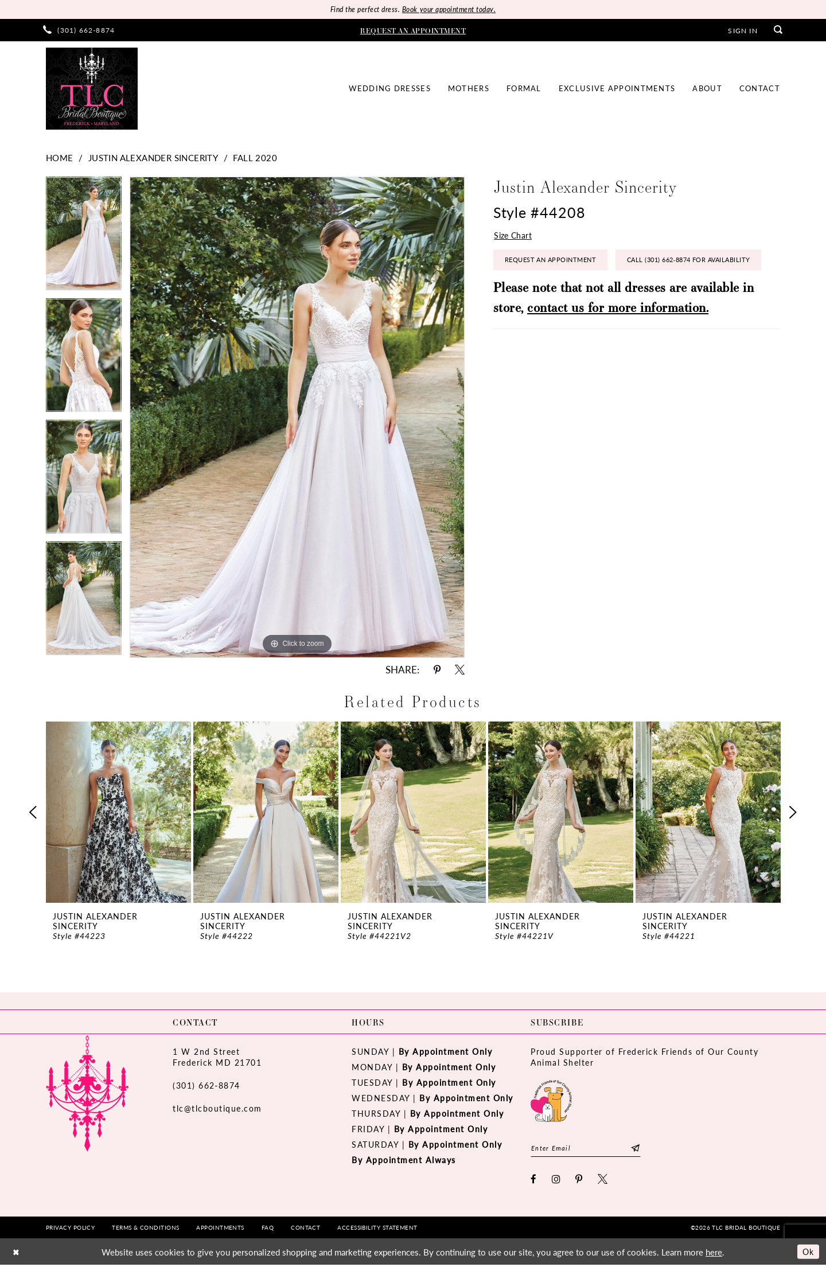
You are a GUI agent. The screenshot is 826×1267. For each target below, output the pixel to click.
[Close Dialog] (16, 1253)
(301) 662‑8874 (206, 1085)
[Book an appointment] (413, 30)
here (714, 1253)
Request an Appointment (555, 263)
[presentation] (118, 812)
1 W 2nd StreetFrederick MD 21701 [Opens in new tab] (217, 1057)
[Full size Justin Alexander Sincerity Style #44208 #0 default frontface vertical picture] (297, 418)
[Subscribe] (642, 1149)
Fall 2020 (255, 158)
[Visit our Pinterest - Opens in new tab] (579, 1181)
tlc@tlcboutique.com (217, 1108)
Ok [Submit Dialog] (807, 1253)
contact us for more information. (617, 342)
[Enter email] (589, 1149)
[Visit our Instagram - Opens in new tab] (557, 1181)
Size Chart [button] (514, 237)
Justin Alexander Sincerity (153, 158)
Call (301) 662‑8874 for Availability (573, 294)
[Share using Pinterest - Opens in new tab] (437, 670)
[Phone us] (79, 31)
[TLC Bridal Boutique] (92, 89)
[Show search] (778, 31)
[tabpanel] (84, 238)
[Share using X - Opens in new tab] (460, 670)
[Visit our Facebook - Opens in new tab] (534, 1181)
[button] (742, 30)
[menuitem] (79, 31)
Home (59, 158)
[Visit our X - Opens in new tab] (603, 1181)
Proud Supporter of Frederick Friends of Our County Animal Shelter (644, 1057)
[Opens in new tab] (551, 1100)
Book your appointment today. (452, 9)
